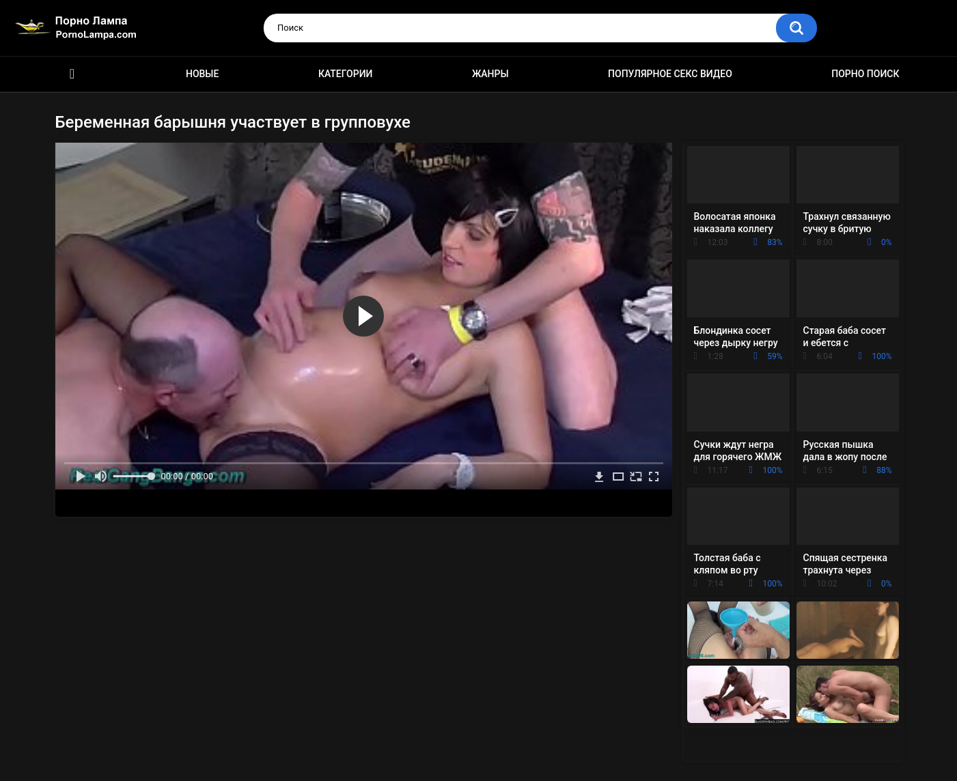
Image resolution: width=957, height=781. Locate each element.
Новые (202, 73)
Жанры (490, 73)
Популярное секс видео (670, 73)
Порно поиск (865, 73)
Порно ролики (72, 74)
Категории (345, 73)
